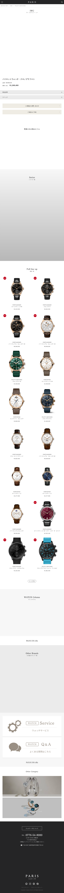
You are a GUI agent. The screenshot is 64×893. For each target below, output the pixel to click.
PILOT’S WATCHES (20, 5)
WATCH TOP (4, 5)
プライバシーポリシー (36, 887)
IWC (11, 5)
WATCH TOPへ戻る (32, 762)
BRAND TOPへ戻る (32, 641)
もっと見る (32, 581)
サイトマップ (25, 887)
